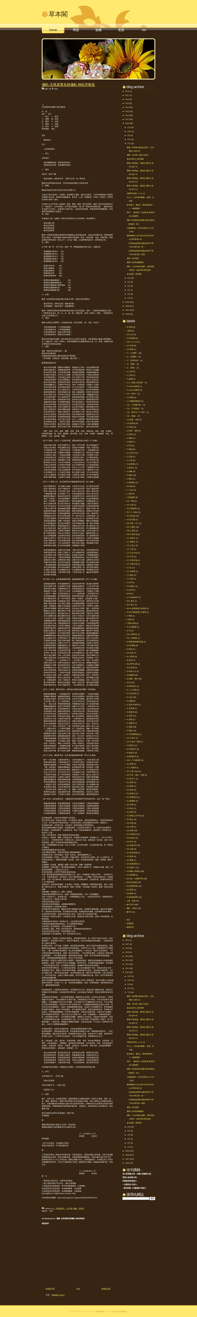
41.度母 (130, 716)
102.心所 (130, 334)
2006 (127, 314)
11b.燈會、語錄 (133, 420)
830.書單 (130, 893)
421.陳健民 (131, 801)
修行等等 (130, 905)
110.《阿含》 (132, 394)
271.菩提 (130, 579)
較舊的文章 (106, 1289)
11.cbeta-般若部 (133, 386)
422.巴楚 (130, 823)
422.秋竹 (130, 842)
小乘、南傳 (131, 901)
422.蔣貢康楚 (132, 864)
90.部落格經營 (132, 897)
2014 (127, 107)
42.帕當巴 (130, 753)
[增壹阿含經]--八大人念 (136, 193)
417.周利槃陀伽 (133, 734)
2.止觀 (129, 494)
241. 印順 (130, 501)
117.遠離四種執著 (134, 401)
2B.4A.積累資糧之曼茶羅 (136, 608)
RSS (144, 30)
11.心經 (130, 371)
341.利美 (130, 653)
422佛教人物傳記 (133, 871)
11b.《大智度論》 (134, 408)
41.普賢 (130, 719)
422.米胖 (130, 830)
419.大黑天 (131, 738)
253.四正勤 (131, 520)
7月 (128, 143)
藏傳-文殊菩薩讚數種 (135, 262)
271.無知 (130, 575)
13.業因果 (130, 483)
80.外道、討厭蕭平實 (135, 879)
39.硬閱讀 (130, 675)
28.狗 (129, 594)
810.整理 (130, 890)
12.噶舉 (130, 442)
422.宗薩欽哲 (132, 834)
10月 (129, 131)
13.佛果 (130, 471)
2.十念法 (130, 490)
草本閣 (58, 14)
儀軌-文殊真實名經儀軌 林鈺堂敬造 (68, 85)
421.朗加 (130, 786)
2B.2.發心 (130, 605)
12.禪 (129, 445)
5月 (128, 282)
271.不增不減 (132, 560)
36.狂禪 (130, 660)
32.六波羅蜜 (131, 627)
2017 (127, 95)
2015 (127, 103)
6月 (128, 278)
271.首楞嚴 (131, 571)
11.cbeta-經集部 (133, 390)
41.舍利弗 (130, 708)
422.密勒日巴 (132, 845)
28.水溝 (130, 590)
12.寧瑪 (130, 434)
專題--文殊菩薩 (133, 258)
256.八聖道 (131, 531)
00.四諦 (130, 327)
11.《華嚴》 (131, 364)
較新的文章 (50, 1289)
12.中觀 (130, 427)
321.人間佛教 (132, 638)
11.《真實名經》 (58, 1208)
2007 (127, 310)
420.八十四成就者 (134, 760)
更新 (121, 30)
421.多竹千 (131, 779)
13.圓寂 (130, 479)
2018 (127, 91)
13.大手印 (130, 453)
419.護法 (130, 745)
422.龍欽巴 (131, 867)
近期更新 (130, 923)
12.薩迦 (130, 449)
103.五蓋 (130, 346)
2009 (127, 302)
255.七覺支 (131, 527)
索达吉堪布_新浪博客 (135, 159)
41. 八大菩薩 (132, 690)
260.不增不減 (132, 534)
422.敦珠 (130, 856)
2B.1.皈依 (130, 601)
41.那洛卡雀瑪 (132, 705)
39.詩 (129, 682)
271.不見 (130, 557)
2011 (127, 119)
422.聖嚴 (130, 860)
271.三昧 (130, 549)
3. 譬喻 (129, 616)
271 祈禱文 (131, 538)
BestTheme (100, 1311)
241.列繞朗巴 (132, 508)
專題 (76, 30)
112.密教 (130, 397)
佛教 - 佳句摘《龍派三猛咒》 (138, 155)
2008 (127, 306)
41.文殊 (69, 1208)
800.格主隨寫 (132, 882)
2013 (127, 111)
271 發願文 (131, 542)
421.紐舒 (130, 790)
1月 (128, 298)
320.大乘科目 (132, 634)
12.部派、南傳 (132, 431)
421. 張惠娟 (131, 768)
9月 (128, 135)
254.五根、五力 (133, 523)
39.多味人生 (131, 671)
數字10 (129, 912)
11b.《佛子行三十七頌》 (136, 412)
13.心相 (130, 460)
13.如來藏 (130, 464)
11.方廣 (130, 375)
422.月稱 (130, 827)
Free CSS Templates (120, 1311)
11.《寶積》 (131, 368)
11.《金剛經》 (132, 357)
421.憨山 (130, 819)
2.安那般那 (131, 497)
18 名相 (130, 486)
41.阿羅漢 (130, 712)
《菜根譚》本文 (133, 224)
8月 (128, 139)
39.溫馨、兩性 (132, 679)
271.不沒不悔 (132, 553)
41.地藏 (130, 701)
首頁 (78, 1289)
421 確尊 (130, 764)
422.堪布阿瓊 (132, 853)
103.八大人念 (132, 342)
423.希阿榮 (131, 875)
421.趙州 (130, 812)
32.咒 (129, 631)
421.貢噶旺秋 (132, 797)
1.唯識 (129, 331)
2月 (128, 294)
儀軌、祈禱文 (78, 1208)
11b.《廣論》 (132, 416)
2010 (127, 123)
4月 (128, 286)
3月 (128, 290)
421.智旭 (130, 805)
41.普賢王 (130, 723)
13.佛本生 (130, 468)
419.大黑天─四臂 (133, 742)
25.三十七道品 (132, 512)
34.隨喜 (130, 649)
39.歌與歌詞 (131, 686)
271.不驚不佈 (132, 564)
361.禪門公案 (132, 664)
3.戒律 (129, 619)
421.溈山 (130, 808)
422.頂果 (130, 849)
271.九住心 (131, 545)
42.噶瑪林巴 (131, 756)
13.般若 (130, 475)
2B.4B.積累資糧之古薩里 (136, 612)
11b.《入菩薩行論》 (134, 405)
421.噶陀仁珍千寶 (134, 816)
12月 (129, 127)
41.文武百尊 (131, 694)
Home (53, 30)
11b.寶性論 (131, 423)
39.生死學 (130, 668)
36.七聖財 (130, 656)
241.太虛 (130, 505)
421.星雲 (130, 782)
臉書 (98, 30)
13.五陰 (130, 457)
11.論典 (130, 379)
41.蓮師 (130, 727)
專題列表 (130, 927)
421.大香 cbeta (132, 771)
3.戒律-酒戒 (131, 623)
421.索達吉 (131, 793)
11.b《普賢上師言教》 (135, 383)
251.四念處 (131, 516)
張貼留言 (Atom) (58, 1295)
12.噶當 (130, 438)
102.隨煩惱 (131, 338)
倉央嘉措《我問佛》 (135, 274)
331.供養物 (131, 645)
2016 (127, 99)
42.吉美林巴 (131, 749)
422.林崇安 (131, 838)
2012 (127, 115)
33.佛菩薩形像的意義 (135, 642)
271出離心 (131, 586)
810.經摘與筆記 (133, 886)
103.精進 (130, 349)
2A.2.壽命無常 (132, 597)
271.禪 (129, 582)
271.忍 (129, 568)
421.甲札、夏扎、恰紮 (135, 775)
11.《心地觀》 (132, 353)
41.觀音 (130, 731)
